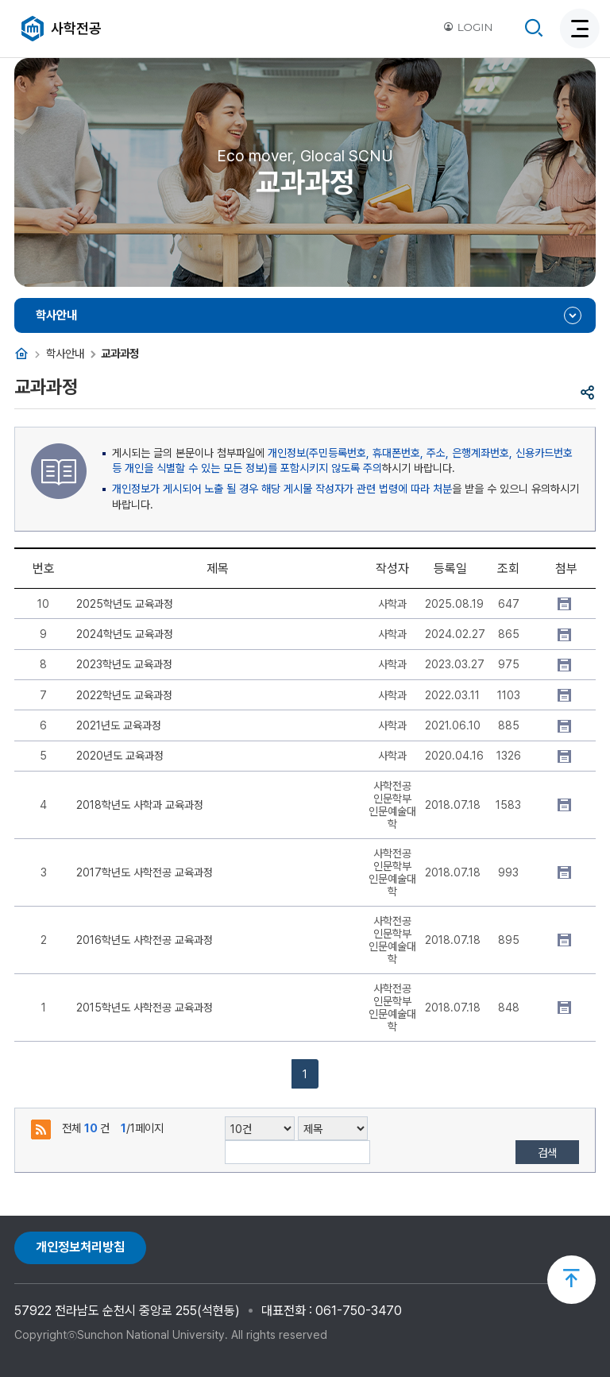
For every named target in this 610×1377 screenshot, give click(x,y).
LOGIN (467, 27)
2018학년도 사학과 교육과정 (139, 805)
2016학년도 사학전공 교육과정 (144, 940)
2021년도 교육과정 (118, 725)
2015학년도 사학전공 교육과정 (144, 1007)
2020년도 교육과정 (120, 755)
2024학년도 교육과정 (124, 634)
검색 (547, 1152)
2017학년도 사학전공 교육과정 (144, 872)
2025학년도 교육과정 (124, 604)
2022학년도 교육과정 (124, 695)
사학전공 (76, 28)
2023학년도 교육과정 (124, 664)
